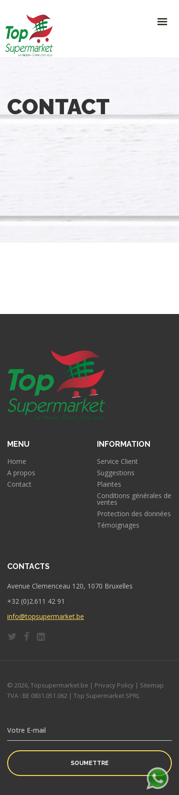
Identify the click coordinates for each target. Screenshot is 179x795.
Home (16, 461)
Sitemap (152, 685)
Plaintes (109, 484)
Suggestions (116, 473)
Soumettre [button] (90, 763)
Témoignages (118, 525)
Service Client (117, 461)
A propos (21, 473)
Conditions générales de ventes (134, 499)
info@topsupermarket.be (45, 616)
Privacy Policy (114, 685)
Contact (19, 484)
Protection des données (134, 513)
